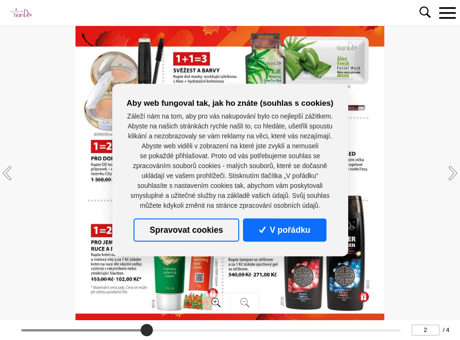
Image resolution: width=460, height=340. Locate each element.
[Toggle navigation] (447, 13)
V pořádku (284, 230)
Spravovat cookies (186, 230)
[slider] (147, 330)
